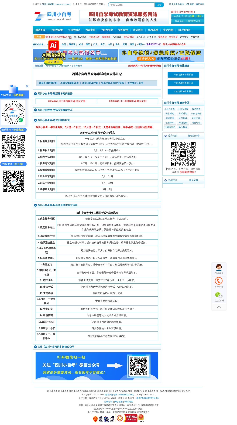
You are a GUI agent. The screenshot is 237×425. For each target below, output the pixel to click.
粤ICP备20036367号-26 (147, 398)
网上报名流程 (80, 37)
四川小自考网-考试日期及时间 (53, 120)
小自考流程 (183, 109)
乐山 (117, 44)
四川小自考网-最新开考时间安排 (55, 93)
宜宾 (132, 44)
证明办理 (196, 118)
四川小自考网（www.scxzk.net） (57, 4)
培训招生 (138, 30)
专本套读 (123, 30)
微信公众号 (194, 135)
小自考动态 (74, 30)
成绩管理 (170, 118)
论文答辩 (184, 37)
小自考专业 (107, 30)
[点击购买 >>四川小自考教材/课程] (144, 65)
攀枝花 (72, 44)
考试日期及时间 (90, 83)
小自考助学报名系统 (183, 91)
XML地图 (190, 4)
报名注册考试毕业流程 (112, 83)
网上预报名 (184, 30)
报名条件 (196, 109)
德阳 (88, 44)
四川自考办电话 (176, 4)
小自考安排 (76, 65)
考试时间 (183, 113)
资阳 (125, 44)
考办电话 (196, 122)
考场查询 (117, 37)
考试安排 (90, 30)
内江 (110, 44)
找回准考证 (169, 127)
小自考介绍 (169, 109)
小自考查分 (196, 113)
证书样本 (170, 122)
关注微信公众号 (135, 83)
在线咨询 (108, 401)
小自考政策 (56, 30)
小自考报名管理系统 (183, 74)
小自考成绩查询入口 (183, 83)
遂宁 (103, 44)
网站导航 (200, 4)
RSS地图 (128, 401)
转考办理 (151, 37)
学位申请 (195, 37)
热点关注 (172, 180)
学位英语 (183, 127)
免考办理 (141, 37)
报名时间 (170, 113)
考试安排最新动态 (69, 83)
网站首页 (40, 30)
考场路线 (183, 122)
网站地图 (118, 401)
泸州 (80, 44)
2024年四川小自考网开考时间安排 (66, 101)
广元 (95, 44)
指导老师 (172, 135)
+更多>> (141, 44)
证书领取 (183, 118)
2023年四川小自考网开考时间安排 (127, 101)
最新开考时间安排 (48, 83)
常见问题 (168, 30)
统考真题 (153, 30)
